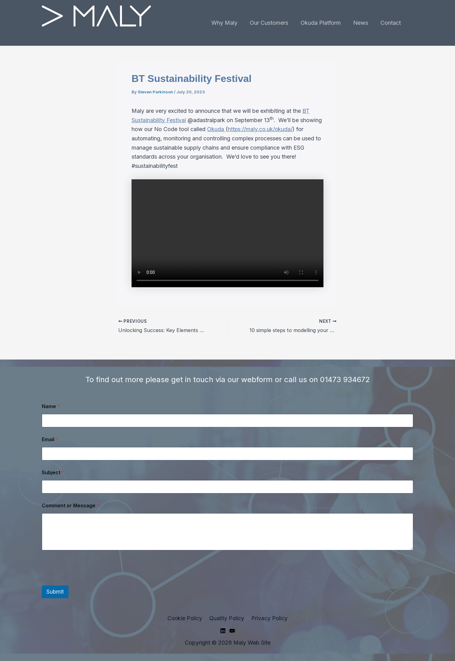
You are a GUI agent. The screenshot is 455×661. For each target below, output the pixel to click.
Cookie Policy (186, 618)
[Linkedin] (223, 630)
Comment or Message (70, 505)
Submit (55, 591)
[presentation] (89, 581)
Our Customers (273, 22)
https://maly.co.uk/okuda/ (260, 129)
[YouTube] (232, 630)
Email (50, 439)
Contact (391, 22)
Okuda (216, 129)
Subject (53, 472)
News (362, 22)
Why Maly (230, 22)
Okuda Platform (324, 22)
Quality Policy (227, 618)
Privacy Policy (268, 618)
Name (51, 406)
